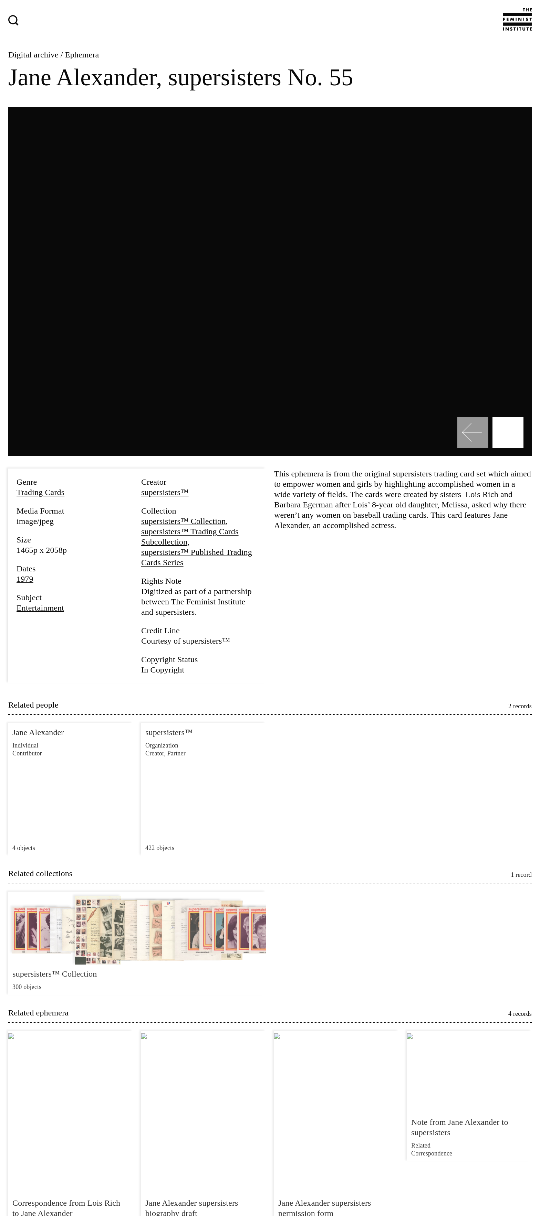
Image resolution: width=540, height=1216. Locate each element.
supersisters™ (165, 492)
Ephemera (82, 54)
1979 (25, 578)
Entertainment (40, 607)
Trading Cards (40, 492)
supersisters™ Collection (183, 521)
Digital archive (33, 54)
